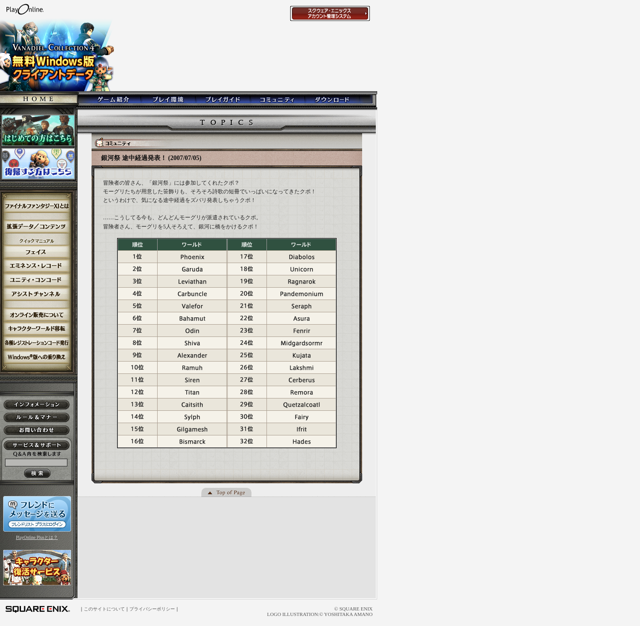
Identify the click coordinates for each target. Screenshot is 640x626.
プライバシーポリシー (152, 608)
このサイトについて (104, 608)
